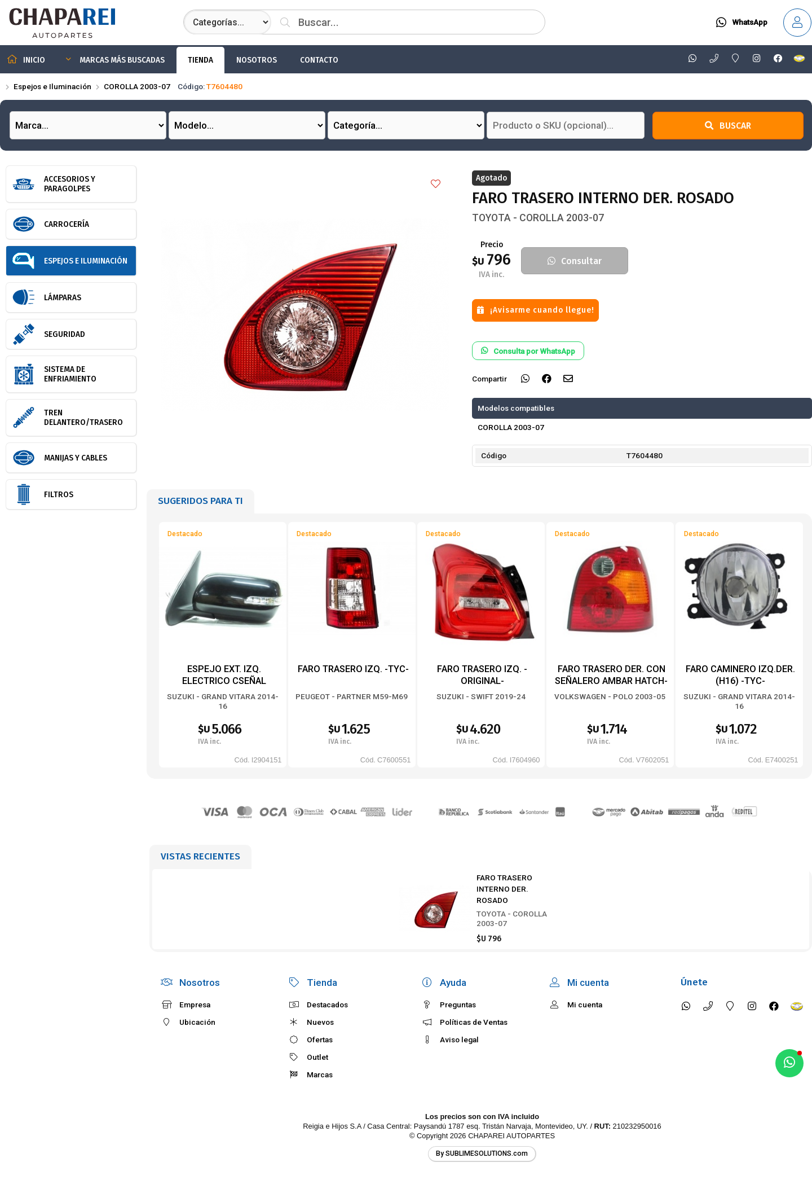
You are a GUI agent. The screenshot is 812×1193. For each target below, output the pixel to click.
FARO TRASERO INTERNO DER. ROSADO (504, 889)
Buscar (728, 125)
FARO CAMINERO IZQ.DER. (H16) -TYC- (740, 675)
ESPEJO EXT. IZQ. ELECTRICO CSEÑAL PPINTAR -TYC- (224, 681)
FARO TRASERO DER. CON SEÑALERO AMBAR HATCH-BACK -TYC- (611, 681)
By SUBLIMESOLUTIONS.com (482, 1153)
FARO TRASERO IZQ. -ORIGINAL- (482, 675)
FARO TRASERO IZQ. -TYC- (353, 669)
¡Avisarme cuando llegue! (535, 310)
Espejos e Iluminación (52, 86)
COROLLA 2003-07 (137, 86)
